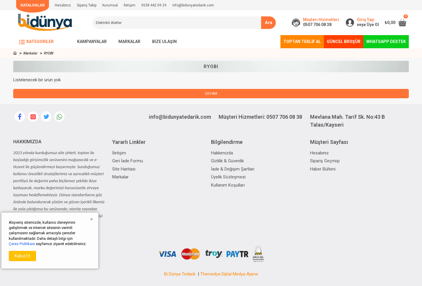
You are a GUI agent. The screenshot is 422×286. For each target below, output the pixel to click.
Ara (268, 22)
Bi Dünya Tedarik (179, 274)
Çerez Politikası (22, 244)
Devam (211, 94)
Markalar (30, 53)
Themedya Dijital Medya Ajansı (229, 274)
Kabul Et (22, 256)
